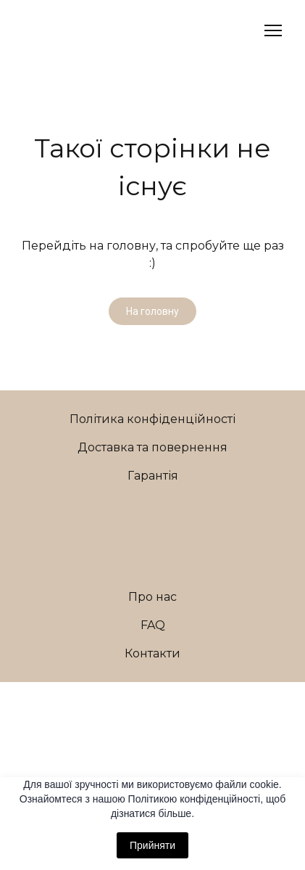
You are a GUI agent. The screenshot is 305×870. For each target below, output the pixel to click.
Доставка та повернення (152, 447)
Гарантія (153, 476)
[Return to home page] (57, 30)
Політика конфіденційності (152, 419)
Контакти (152, 653)
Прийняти (152, 845)
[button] (152, 311)
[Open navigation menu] (273, 30)
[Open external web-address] (152, 701)
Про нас (152, 597)
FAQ (153, 625)
